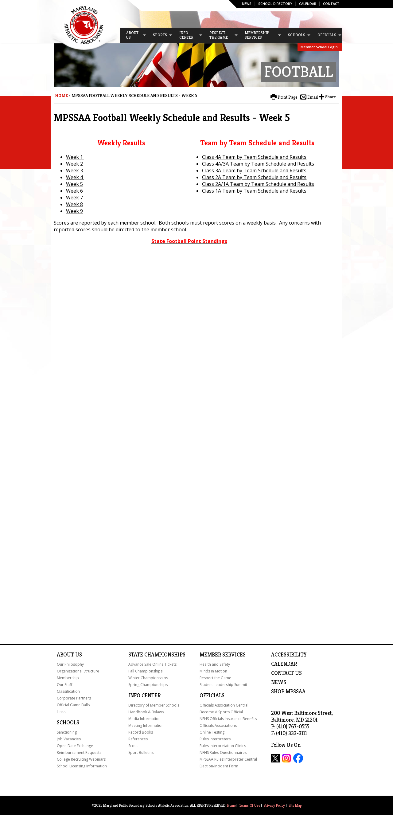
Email (312, 97)
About (65, 654)
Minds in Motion (213, 671)
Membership (68, 677)
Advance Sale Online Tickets (152, 664)
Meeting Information (146, 725)
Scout (133, 745)
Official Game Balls (73, 704)
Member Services (223, 654)
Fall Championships (145, 671)
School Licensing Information (82, 766)
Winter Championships (148, 677)
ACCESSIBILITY (289, 654)
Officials (212, 695)
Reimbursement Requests (79, 752)
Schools (68, 722)
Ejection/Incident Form (219, 766)
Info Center (144, 695)
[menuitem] (133, 35)
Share (330, 97)
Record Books (140, 732)
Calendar (307, 3)
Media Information (144, 718)
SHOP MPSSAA (288, 691)
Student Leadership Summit (223, 684)
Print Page (288, 97)
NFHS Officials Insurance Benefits (228, 718)
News (246, 3)
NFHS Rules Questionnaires (223, 752)
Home (61, 95)
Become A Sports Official (221, 712)
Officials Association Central (224, 705)
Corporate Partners (74, 698)
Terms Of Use (249, 805)
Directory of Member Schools (153, 705)
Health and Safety (215, 664)
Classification (68, 691)
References (138, 739)
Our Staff (64, 684)
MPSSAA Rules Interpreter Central (228, 759)
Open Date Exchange (75, 745)
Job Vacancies (69, 739)
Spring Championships (148, 684)
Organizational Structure (78, 671)
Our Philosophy (70, 664)
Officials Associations (218, 725)
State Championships (156, 654)
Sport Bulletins (141, 752)
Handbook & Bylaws (146, 712)
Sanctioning (67, 732)
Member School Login (319, 47)
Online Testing (212, 732)
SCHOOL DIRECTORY (275, 3)
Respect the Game (215, 677)
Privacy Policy (274, 805)
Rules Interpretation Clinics (223, 745)
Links (61, 711)
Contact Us (286, 673)
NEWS (278, 682)
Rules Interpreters (215, 739)
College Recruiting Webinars (81, 759)
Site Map (295, 805)
